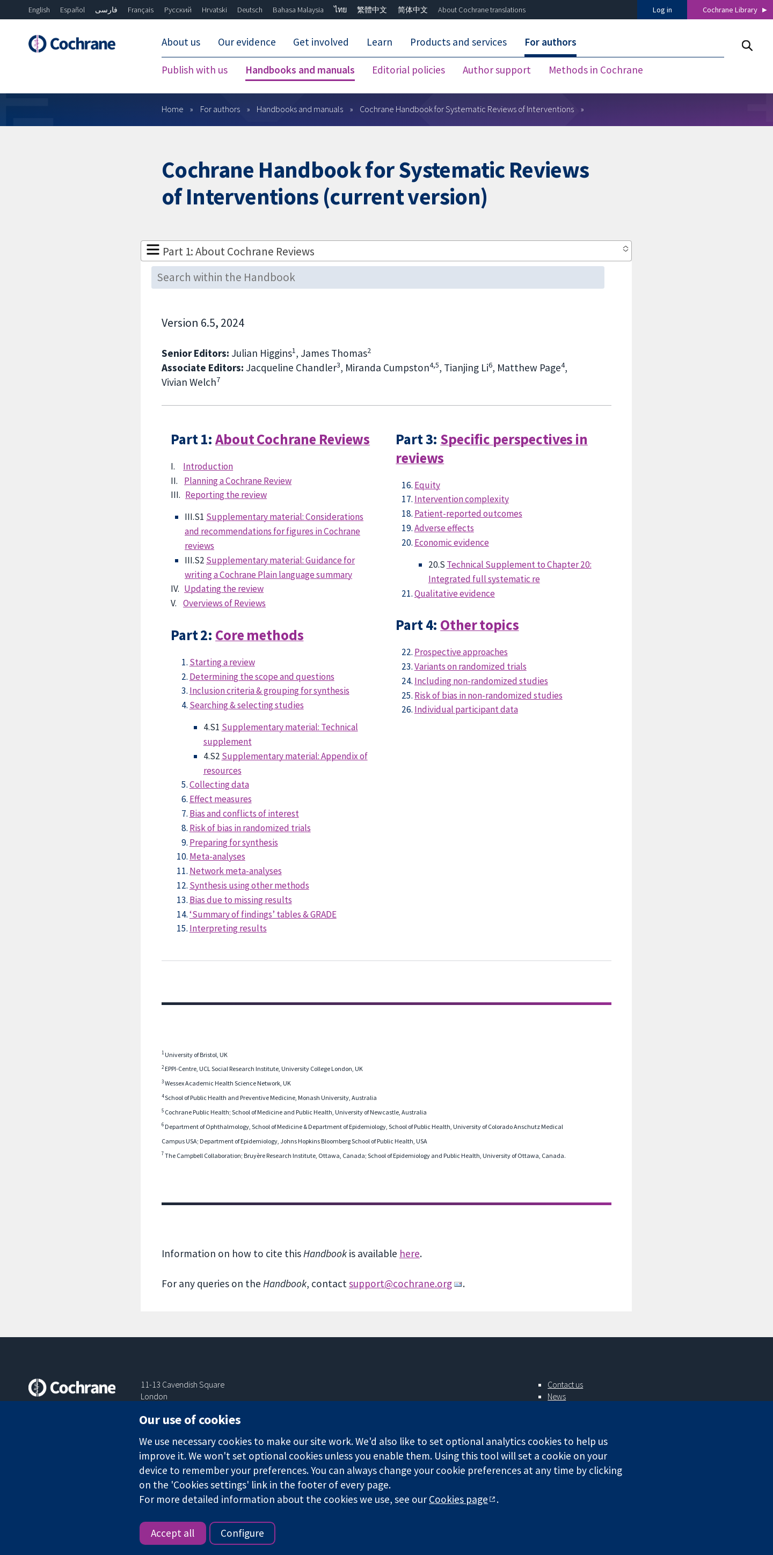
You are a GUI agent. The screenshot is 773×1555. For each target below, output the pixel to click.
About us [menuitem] (181, 41)
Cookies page (458, 1499)
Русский (178, 9)
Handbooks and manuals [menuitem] (300, 69)
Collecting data (219, 784)
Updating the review (224, 589)
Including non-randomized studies (481, 681)
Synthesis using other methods (249, 885)
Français (141, 9)
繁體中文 (372, 9)
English (39, 9)
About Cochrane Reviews (292, 439)
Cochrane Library (730, 9)
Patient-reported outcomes (468, 513)
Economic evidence (451, 542)
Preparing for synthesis (233, 842)
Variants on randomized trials (470, 666)
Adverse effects (444, 528)
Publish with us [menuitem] (195, 69)
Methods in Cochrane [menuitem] (596, 69)
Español (72, 9)
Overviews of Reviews (224, 603)
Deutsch (249, 9)
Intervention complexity (461, 499)
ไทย (340, 9)
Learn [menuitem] (379, 41)
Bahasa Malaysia (298, 9)
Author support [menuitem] (497, 69)
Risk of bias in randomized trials (250, 828)
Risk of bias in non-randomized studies (488, 695)
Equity (427, 485)
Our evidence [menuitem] (247, 41)
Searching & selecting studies (246, 705)
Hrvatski (214, 9)
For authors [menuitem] (550, 41)
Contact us (565, 1384)
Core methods (259, 635)
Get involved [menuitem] (321, 41)
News (557, 1396)
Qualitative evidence (454, 593)
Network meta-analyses (235, 871)
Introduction (208, 466)
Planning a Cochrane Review (237, 481)
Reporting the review (226, 495)
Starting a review (222, 662)
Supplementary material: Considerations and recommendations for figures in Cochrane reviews (274, 531)
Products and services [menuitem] (458, 41)
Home (173, 109)
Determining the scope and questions (261, 677)
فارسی (106, 9)
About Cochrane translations (482, 9)
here (409, 1253)
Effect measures (220, 799)
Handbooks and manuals (300, 109)
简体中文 (413, 9)
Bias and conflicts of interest (244, 813)
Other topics (479, 625)
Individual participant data (466, 709)
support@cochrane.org (400, 1283)
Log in (662, 9)
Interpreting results (228, 928)
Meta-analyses (217, 856)
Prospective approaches (461, 652)
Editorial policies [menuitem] (408, 69)
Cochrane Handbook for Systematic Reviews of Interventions (467, 109)
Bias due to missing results (240, 900)
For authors (220, 109)
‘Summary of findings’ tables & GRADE (263, 914)
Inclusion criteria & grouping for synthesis (269, 690)
